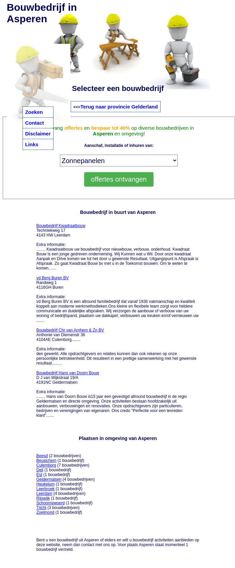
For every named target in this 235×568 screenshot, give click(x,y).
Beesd (42, 455)
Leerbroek (45, 488)
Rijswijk (43, 498)
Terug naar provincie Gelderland (119, 106)
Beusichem (46, 460)
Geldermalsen (49, 479)
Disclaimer (38, 133)
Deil (39, 470)
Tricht (41, 507)
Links (31, 144)
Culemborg (46, 465)
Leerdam (44, 493)
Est (39, 474)
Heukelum (45, 484)
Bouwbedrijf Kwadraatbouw (60, 225)
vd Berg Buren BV (52, 278)
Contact (34, 123)
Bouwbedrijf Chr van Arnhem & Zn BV (70, 330)
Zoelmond (45, 512)
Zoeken (34, 112)
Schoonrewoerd (50, 503)
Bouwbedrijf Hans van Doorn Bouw (67, 373)
